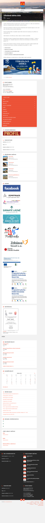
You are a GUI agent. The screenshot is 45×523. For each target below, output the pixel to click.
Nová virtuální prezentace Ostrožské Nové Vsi (10, 393)
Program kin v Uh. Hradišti (7, 401)
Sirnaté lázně (11, 168)
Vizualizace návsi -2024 (7, 410)
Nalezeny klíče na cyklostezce (9, 443)
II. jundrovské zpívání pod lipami (33, 478)
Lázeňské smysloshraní (7, 357)
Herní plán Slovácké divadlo (7, 399)
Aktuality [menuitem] (32, 501)
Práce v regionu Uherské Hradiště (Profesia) (10, 406)
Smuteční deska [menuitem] (40, 505)
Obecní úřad (10, 156)
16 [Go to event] (30, 379)
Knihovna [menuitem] (36, 504)
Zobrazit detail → (6, 434)
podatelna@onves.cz (8, 90)
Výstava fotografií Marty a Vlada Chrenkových (11, 348)
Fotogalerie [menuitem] (32, 504)
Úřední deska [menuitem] (37, 501)
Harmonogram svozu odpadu (8, 397)
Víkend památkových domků (8, 352)
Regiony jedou (5, 343)
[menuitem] (19, 98)
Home (5, 18)
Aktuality (8, 18)
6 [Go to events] (30, 384)
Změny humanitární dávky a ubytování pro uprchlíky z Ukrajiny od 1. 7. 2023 (15, 412)
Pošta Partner (11, 162)
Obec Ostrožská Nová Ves (8, 501)
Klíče (4, 433)
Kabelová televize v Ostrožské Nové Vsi (9, 403)
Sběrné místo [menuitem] (41, 504)
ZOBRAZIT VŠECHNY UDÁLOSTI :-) (8, 366)
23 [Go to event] (30, 381)
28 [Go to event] (11, 376)
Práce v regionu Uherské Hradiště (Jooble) (10, 408)
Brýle (4, 438)
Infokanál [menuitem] (41, 501)
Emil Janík (4, 331)
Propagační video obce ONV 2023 (8, 414)
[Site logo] (22, 6)
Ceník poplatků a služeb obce (8, 395)
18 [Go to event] (6, 381)
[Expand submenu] (35, 99)
